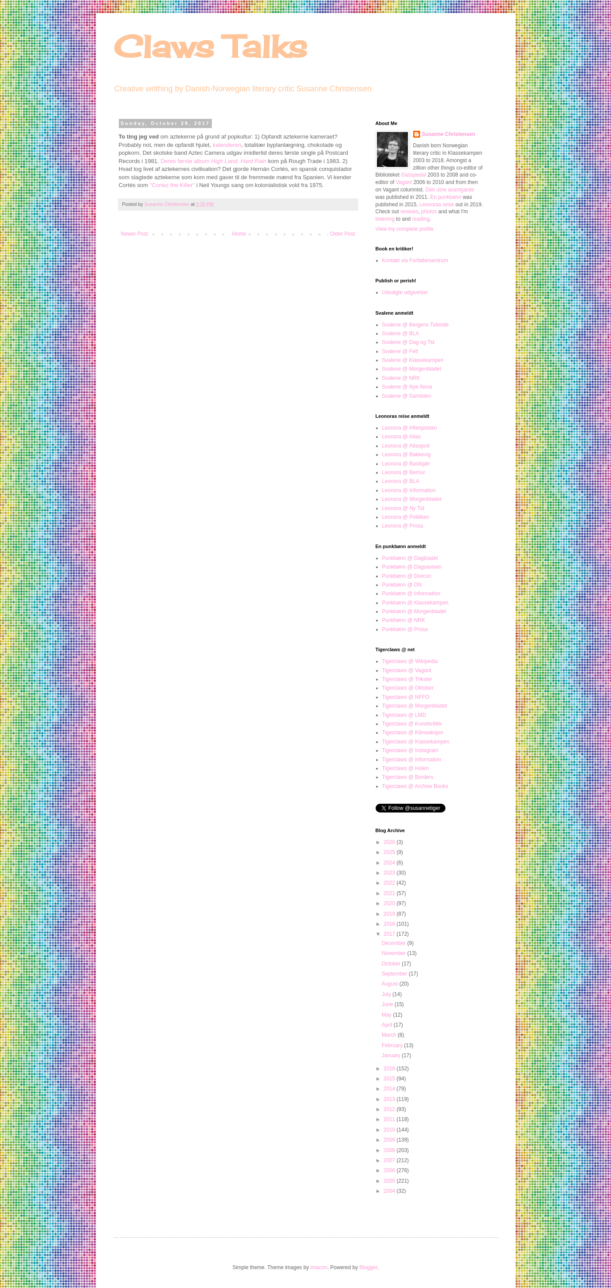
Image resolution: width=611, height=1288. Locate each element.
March (390, 1035)
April (388, 1025)
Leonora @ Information (409, 490)
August (391, 984)
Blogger (368, 1267)
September (395, 974)
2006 (390, 1170)
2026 (390, 842)
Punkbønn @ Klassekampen (415, 603)
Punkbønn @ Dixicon (406, 576)
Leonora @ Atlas (401, 437)
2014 (390, 1089)
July (387, 994)
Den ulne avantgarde (449, 190)
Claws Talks (210, 46)
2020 (390, 903)
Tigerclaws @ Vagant (406, 670)
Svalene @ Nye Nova (407, 387)
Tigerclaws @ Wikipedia (410, 661)
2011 (390, 1119)
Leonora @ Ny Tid (403, 508)
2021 (390, 893)
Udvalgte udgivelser (405, 292)
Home (239, 234)
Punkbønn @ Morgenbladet (414, 611)
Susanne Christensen (168, 204)
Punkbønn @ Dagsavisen (412, 567)
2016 (390, 1069)
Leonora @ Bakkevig (406, 454)
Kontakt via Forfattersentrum (415, 260)
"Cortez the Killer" (172, 185)
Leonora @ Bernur (403, 472)
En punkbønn (445, 197)
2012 (390, 1109)
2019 (390, 914)
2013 (390, 1099)
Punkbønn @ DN (402, 585)
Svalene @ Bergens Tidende (415, 325)
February (393, 1045)
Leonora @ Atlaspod (406, 446)
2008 (390, 1150)
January (392, 1055)
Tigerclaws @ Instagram (410, 750)
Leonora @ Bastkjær (406, 464)
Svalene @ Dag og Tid (408, 342)
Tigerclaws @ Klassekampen (415, 742)
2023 (390, 873)
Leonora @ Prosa (402, 526)
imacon (319, 1267)
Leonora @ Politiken (405, 517)
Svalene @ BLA (400, 333)
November (394, 953)
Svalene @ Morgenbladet (412, 369)
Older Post (342, 234)
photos (429, 211)
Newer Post (134, 234)
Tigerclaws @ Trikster (407, 679)
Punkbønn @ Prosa (405, 629)
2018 (390, 924)
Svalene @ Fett (400, 351)
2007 (390, 1160)
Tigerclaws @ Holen (405, 768)
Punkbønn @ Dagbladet (410, 558)
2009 (390, 1140)
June (388, 1004)
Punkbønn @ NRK (403, 620)
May (387, 1015)
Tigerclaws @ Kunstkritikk (412, 724)
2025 (390, 852)
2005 (390, 1181)
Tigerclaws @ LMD (404, 715)
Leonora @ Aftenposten (409, 428)
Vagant (404, 182)
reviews (409, 211)
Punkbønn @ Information (411, 593)
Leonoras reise (436, 204)
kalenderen (227, 145)
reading (421, 219)
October (392, 964)
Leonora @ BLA (401, 481)
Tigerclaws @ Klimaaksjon (412, 732)
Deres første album (214, 161)
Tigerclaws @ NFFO (405, 697)
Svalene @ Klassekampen (413, 360)
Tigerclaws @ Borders (408, 777)
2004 (390, 1191)
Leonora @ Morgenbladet (412, 499)
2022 (390, 883)
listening (385, 219)
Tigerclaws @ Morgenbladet (414, 706)
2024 (390, 863)
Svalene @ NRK (401, 378)
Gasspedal (413, 175)
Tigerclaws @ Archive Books (415, 786)
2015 (390, 1079)
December (394, 943)
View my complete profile (405, 229)
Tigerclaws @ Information (412, 760)
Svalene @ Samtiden (406, 396)
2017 (390, 934)
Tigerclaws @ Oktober (408, 688)
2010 (390, 1130)
